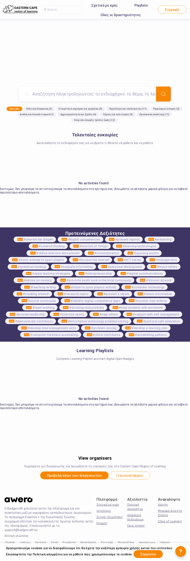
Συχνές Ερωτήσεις (109, 517)
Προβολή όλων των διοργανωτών (74, 475)
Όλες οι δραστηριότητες (121, 15)
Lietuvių (25, 542)
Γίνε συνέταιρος (130, 475)
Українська (147, 542)
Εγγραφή (172, 10)
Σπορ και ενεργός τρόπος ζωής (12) (94, 120)
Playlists (141, 5)
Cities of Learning (170, 521)
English (10, 542)
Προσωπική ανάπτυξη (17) (154, 114)
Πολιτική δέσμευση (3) (39, 109)
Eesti (54, 542)
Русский (107, 542)
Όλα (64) (14, 109)
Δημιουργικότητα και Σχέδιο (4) (78, 114)
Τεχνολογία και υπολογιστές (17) (127, 109)
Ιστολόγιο (103, 511)
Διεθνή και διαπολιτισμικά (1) (37, 114)
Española (69, 542)
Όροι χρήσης (136, 525)
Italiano (165, 542)
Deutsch (40, 542)
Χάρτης (163, 504)
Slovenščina (126, 542)
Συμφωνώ (148, 554)
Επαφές (102, 523)
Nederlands (88, 542)
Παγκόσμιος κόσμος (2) (166, 109)
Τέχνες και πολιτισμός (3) (118, 114)
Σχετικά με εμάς (104, 5)
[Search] (163, 94)
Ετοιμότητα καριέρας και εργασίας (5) (80, 109)
